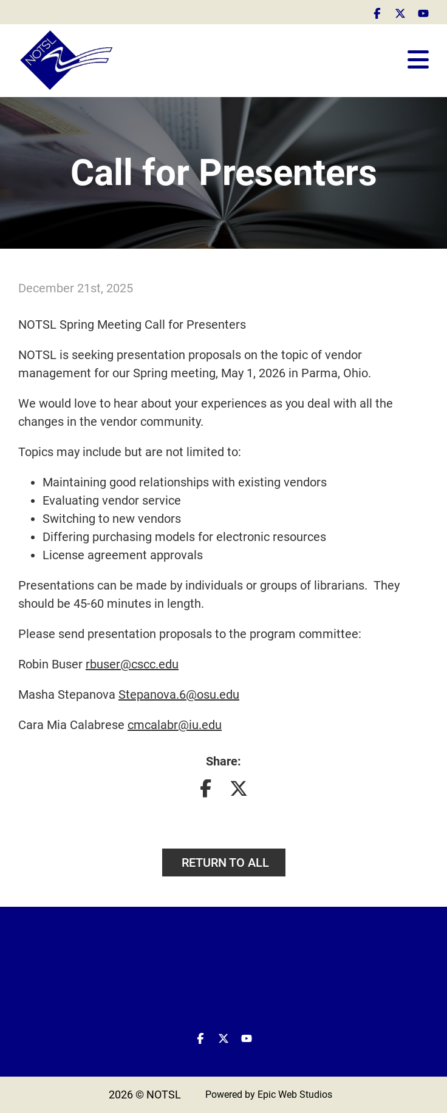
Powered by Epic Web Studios (268, 1094)
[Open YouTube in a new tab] (423, 12)
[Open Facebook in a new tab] (377, 12)
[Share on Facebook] (205, 791)
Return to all (224, 862)
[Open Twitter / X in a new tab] (400, 12)
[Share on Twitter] (239, 791)
